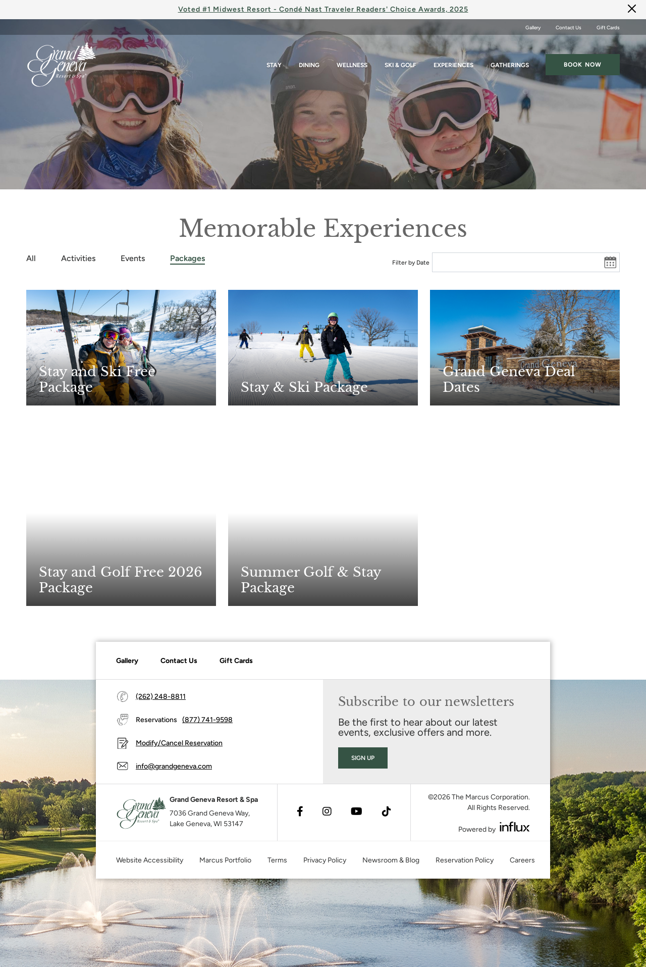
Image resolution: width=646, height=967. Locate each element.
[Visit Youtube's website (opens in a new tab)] (356, 812)
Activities (78, 258)
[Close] (632, 8)
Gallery (533, 27)
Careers (522, 860)
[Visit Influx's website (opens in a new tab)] (515, 827)
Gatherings (510, 61)
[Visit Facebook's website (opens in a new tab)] (300, 812)
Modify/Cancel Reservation (179, 743)
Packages (187, 258)
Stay (274, 61)
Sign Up (362, 757)
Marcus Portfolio (225, 860)
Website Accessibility (149, 860)
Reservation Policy (465, 860)
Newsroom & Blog (390, 860)
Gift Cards (608, 27)
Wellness (352, 61)
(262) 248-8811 (161, 696)
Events (133, 258)
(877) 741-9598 (207, 720)
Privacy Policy (324, 860)
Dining (309, 61)
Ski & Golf (400, 61)
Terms (277, 860)
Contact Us (568, 27)
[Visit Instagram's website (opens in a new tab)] (327, 812)
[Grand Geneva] (140, 812)
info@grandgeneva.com (174, 766)
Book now (583, 60)
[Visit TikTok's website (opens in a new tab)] (386, 812)
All (31, 258)
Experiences (453, 61)
